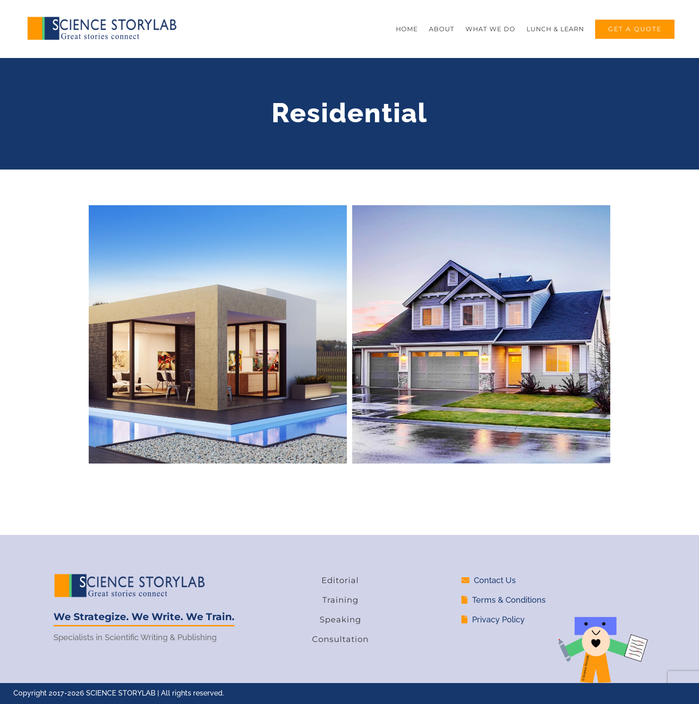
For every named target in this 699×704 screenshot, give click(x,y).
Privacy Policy (498, 619)
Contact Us (495, 580)
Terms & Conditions (509, 600)
